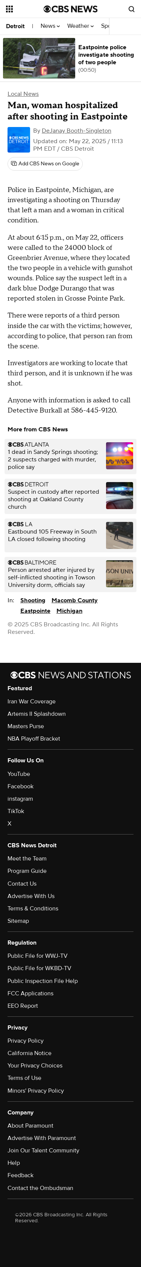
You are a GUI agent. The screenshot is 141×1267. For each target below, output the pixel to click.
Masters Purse (26, 726)
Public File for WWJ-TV (38, 956)
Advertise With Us (31, 896)
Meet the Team (27, 859)
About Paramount (30, 1126)
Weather (80, 26)
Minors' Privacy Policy (36, 1091)
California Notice (30, 1053)
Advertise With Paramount (42, 1138)
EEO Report (23, 1006)
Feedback (20, 1175)
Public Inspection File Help (43, 981)
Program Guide (27, 871)
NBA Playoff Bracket (34, 739)
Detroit (15, 26)
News (50, 26)
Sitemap (18, 921)
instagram (20, 799)
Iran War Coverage (32, 702)
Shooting (32, 600)
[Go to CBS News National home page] (71, 9)
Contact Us (22, 884)
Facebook (20, 786)
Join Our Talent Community (43, 1151)
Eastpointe (35, 611)
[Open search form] (131, 9)
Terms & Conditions (33, 909)
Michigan (69, 611)
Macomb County (75, 600)
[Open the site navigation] (25, 9)
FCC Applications (30, 993)
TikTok (16, 811)
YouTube (19, 774)
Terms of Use (24, 1078)
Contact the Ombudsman (40, 1188)
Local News (23, 94)
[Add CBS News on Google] (45, 164)
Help (14, 1163)
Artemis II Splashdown (37, 714)
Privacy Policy (26, 1041)
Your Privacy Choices (35, 1066)
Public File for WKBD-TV (39, 968)
